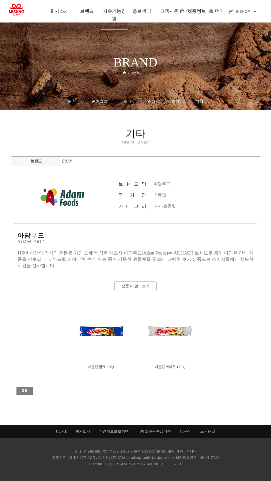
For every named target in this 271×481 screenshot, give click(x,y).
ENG (218, 11)
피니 (128, 101)
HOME (61, 431)
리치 (175, 101)
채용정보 (196, 11)
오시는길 (207, 431)
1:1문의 (185, 431)
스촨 (151, 101)
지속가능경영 (114, 14)
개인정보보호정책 (114, 431)
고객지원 (169, 11)
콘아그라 (100, 101)
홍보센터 (142, 11)
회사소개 (59, 11)
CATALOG (194, 11)
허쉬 (72, 101)
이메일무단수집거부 (154, 431)
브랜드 (87, 11)
